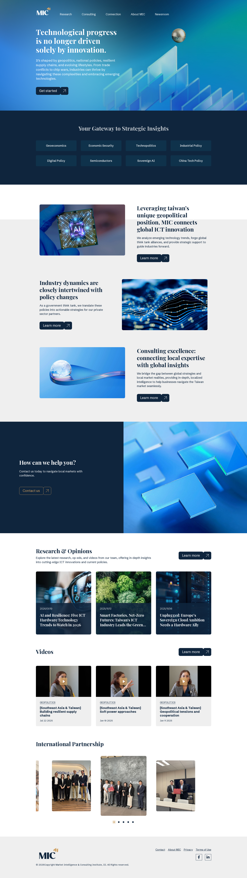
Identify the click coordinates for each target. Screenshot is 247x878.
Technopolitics (146, 145)
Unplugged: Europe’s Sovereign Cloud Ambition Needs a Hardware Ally (182, 634)
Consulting (89, 14)
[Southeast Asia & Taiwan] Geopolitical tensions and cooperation (180, 726)
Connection (113, 14)
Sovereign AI (146, 161)
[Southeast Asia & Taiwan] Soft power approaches (120, 724)
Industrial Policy (191, 145)
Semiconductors (101, 161)
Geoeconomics (56, 145)
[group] (71, 800)
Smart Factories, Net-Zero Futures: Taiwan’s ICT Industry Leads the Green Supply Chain (122, 637)
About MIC (138, 14)
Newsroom (162, 14)
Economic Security (101, 145)
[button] (114, 837)
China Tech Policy (191, 161)
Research (66, 14)
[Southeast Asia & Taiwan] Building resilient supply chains (60, 726)
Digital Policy (56, 161)
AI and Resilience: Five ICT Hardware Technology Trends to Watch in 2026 (62, 634)
